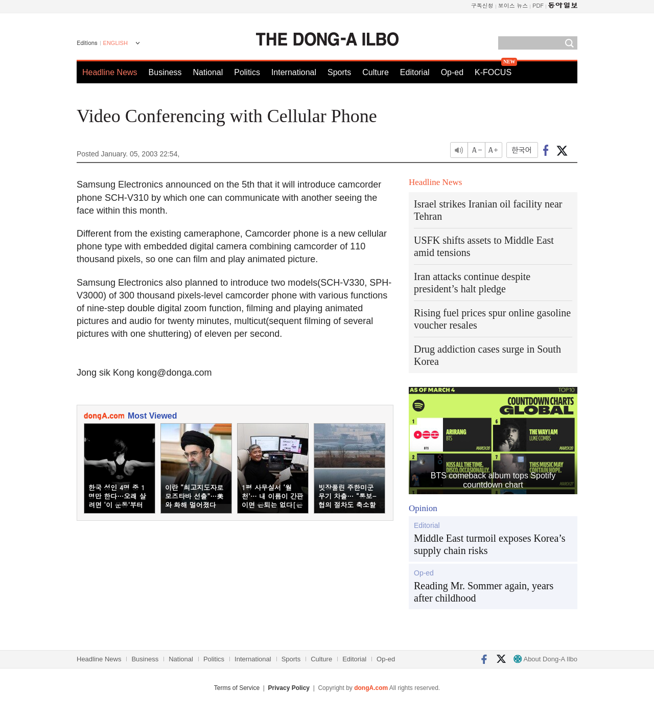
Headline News (109, 72)
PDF (538, 5)
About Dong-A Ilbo (545, 659)
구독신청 (482, 5)
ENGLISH (115, 43)
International (293, 72)
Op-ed (452, 72)
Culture (375, 72)
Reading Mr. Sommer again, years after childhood (483, 592)
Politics (247, 72)
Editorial (415, 72)
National (208, 72)
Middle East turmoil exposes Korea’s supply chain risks (490, 544)
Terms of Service (237, 687)
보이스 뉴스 (513, 5)
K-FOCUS (493, 72)
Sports (339, 72)
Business (165, 72)
